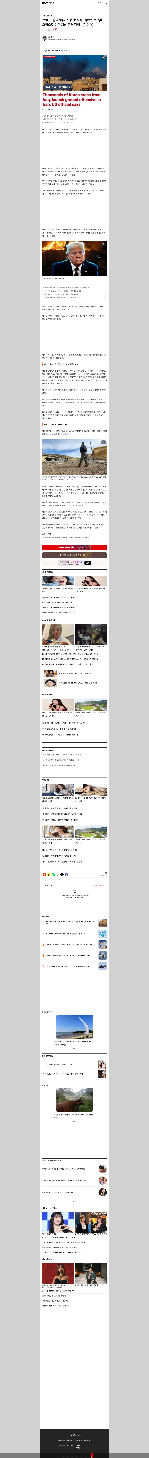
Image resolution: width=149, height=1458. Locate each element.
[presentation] (70, 1048)
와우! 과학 (70, 1445)
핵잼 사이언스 (79, 1446)
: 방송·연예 (49, 1208)
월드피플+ (70, 1440)
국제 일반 (49, 16)
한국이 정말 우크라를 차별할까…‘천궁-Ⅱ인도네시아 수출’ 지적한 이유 (67, 287)
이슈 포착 (45, 1085)
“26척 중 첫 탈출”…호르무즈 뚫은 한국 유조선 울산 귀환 (63, 291)
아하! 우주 (61, 1445)
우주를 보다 (87, 1440)
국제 (43, 16)
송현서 (50, 37)
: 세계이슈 (48, 1259)
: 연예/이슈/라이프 (51, 1161)
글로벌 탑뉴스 (46, 1012)
